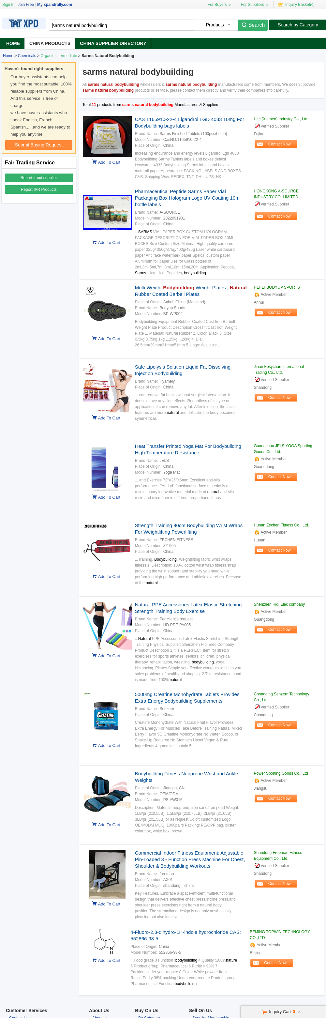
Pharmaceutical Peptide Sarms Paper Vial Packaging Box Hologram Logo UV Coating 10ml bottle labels (188, 198)
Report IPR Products (39, 189)
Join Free (26, 4)
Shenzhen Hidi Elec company (279, 604)
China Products (49, 43)
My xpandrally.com (54, 4)
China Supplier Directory (113, 43)
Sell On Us (200, 1010)
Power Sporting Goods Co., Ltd (281, 773)
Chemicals (27, 55)
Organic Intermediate (58, 55)
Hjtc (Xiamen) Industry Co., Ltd (280, 119)
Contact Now (279, 144)
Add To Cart (109, 162)
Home (13, 43)
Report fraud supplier (39, 177)
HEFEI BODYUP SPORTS (277, 287)
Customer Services (26, 1010)
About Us (99, 1010)
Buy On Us (146, 1010)
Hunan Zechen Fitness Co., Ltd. (281, 525)
